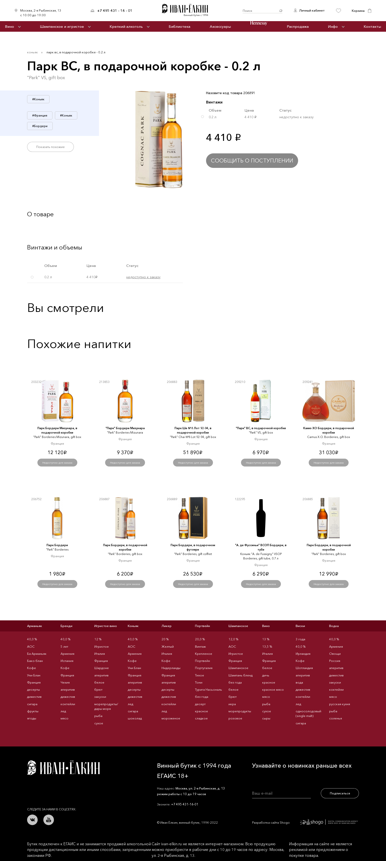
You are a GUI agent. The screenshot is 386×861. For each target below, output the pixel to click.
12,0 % (233, 639)
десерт (200, 704)
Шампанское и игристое (62, 26)
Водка (334, 626)
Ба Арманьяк (37, 654)
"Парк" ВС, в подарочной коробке (261, 428)
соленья (335, 718)
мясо (64, 718)
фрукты (32, 711)
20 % (165, 639)
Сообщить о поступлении (252, 160)
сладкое (201, 718)
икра (232, 704)
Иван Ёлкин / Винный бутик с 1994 (187, 10)
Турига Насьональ (208, 689)
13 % (265, 639)
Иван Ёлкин (63, 767)
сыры (266, 718)
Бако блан (35, 661)
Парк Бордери (57, 545)
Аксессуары (220, 26)
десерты (33, 689)
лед (63, 711)
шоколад (135, 718)
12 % (97, 639)
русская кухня (339, 704)
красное (201, 711)
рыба (98, 716)
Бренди (66, 626)
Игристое (101, 646)
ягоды (31, 718)
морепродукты (239, 711)
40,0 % (32, 639)
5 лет (64, 646)
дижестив (34, 697)
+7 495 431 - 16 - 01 (114, 10)
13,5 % (267, 646)
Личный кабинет (311, 10)
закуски (100, 697)
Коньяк (32, 52)
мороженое (170, 718)
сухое (98, 723)
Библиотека (179, 26)
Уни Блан (33, 675)
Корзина (358, 11)
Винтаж (200, 646)
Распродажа (298, 26)
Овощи (335, 654)
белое (99, 682)
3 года (300, 639)
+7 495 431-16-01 (184, 804)
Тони (198, 682)
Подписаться (340, 793)
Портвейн (202, 626)
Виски (300, 626)
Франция (34, 682)
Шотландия (304, 668)
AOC (31, 646)
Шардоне (101, 668)
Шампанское (238, 626)
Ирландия (303, 654)
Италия (99, 654)
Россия (334, 661)
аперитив (68, 689)
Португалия (203, 668)
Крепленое (203, 654)
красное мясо (273, 689)
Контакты (372, 26)
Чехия (65, 682)
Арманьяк (34, 626)
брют (98, 689)
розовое (235, 718)
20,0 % (200, 639)
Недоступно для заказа (57, 462)
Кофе (31, 668)
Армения (67, 654)
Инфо (333, 26)
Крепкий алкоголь (126, 26)
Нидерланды (170, 668)
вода (299, 682)
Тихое (199, 675)
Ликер (166, 626)
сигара (32, 704)
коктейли (68, 704)
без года (201, 697)
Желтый (167, 646)
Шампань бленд (240, 675)
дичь (265, 675)
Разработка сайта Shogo (305, 822)
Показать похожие (50, 147)
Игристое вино (105, 626)
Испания (67, 661)
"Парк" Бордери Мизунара (125, 428)
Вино (9, 26)
